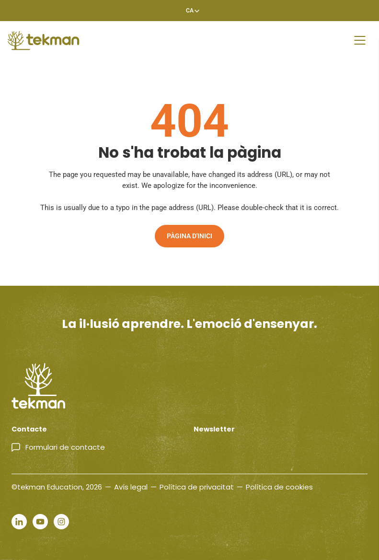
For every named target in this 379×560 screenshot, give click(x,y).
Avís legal (131, 487)
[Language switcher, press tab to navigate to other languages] (190, 10)
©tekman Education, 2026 (56, 487)
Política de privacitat (197, 487)
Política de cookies (279, 487)
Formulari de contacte (65, 447)
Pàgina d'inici (189, 236)
